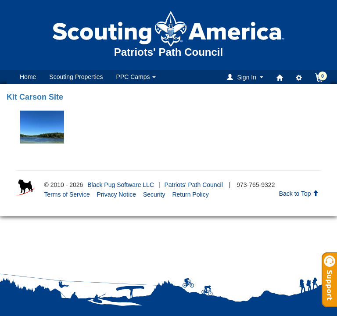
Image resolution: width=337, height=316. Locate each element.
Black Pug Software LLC (120, 184)
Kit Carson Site (35, 97)
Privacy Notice (116, 194)
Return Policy (190, 194)
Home (28, 76)
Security (154, 194)
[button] (246, 77)
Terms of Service (67, 194)
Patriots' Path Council (193, 184)
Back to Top (299, 193)
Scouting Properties (76, 76)
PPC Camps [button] (136, 76)
